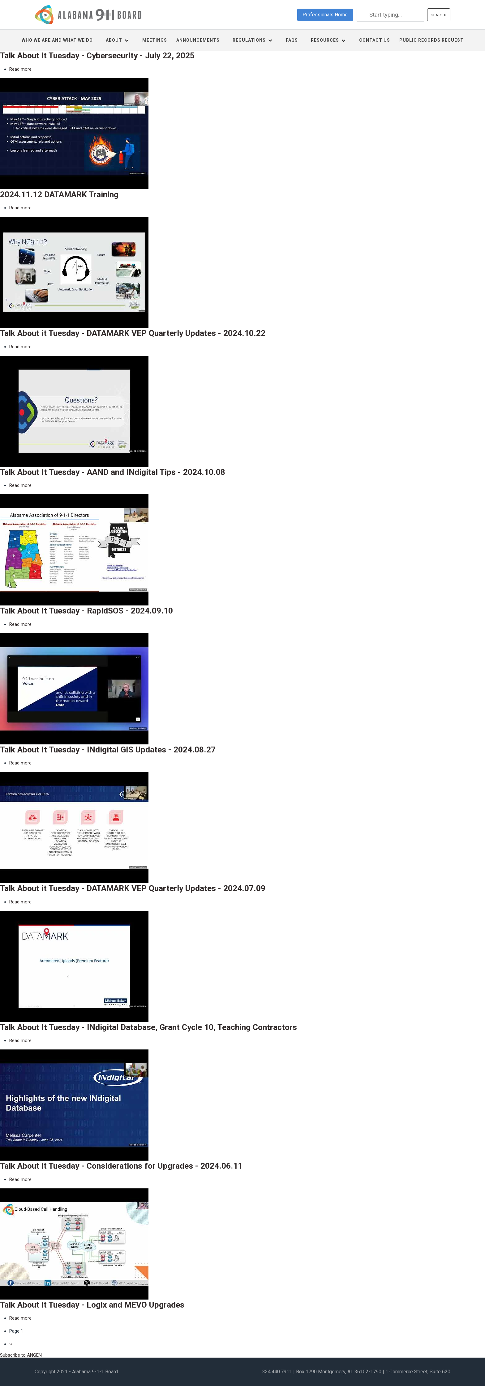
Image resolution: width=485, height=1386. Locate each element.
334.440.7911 (277, 1372)
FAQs (292, 40)
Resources (325, 40)
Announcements (198, 40)
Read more (20, 69)
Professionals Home (325, 15)
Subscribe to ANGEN (21, 1355)
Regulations (249, 40)
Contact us (374, 40)
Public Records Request (431, 40)
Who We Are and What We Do (57, 40)
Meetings (154, 40)
